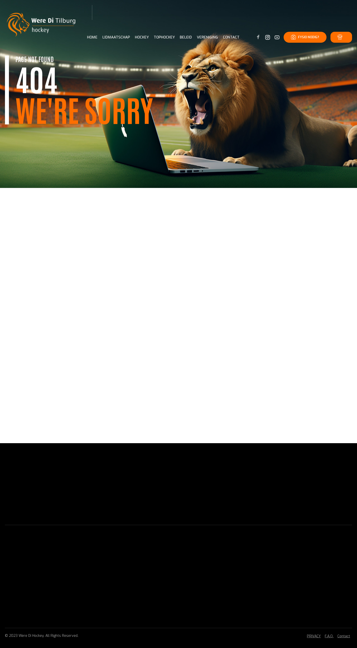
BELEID (186, 37)
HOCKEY (142, 37)
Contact (343, 636)
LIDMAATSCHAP (116, 37)
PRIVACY (314, 636)
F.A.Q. (329, 636)
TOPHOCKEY (164, 37)
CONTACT (231, 37)
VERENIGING (207, 37)
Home (92, 37)
